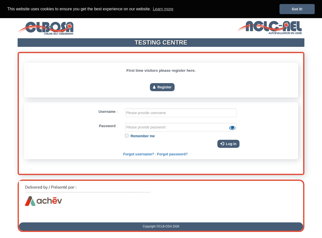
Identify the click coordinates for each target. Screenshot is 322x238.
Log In (228, 144)
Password (107, 126)
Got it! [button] (297, 9)
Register (162, 87)
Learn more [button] (163, 9)
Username (107, 111)
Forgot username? (138, 154)
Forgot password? (172, 154)
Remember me (142, 136)
